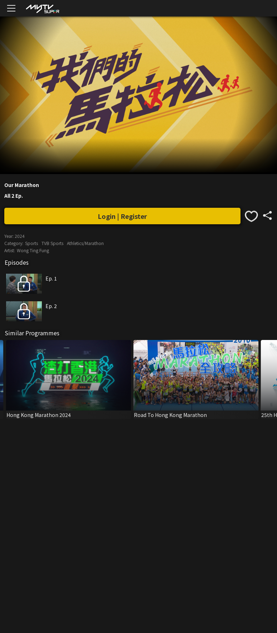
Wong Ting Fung (33, 250)
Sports (31, 243)
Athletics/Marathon (85, 243)
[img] (42, 8)
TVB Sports (52, 243)
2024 (20, 236)
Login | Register (122, 216)
